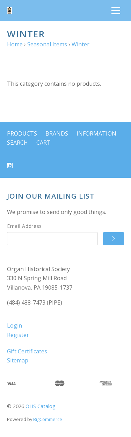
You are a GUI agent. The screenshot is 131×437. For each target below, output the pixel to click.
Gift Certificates (27, 351)
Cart (43, 142)
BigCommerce (47, 419)
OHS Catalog (41, 406)
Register (18, 335)
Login (14, 325)
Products (22, 133)
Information (96, 133)
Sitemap (17, 360)
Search (17, 142)
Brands (56, 133)
